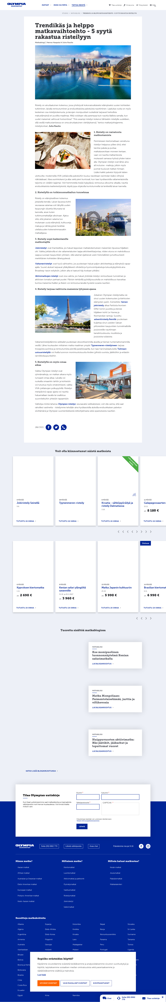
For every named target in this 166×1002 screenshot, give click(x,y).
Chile (20, 980)
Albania (21, 924)
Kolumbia (77, 924)
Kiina (47, 995)
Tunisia (130, 944)
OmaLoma (130, 5)
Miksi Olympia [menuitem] (61, 6)
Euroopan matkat (25, 890)
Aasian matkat (23, 867)
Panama (103, 939)
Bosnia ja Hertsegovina (27, 965)
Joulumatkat (115, 873)
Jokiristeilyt (68, 901)
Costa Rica (22, 985)
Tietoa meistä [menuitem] (79, 6)
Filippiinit (48, 939)
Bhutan (20, 955)
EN (153, 5)
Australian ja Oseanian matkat (30, 879)
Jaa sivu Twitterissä (56, 427)
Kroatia (76, 934)
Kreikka (76, 929)
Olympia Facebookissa (141, 846)
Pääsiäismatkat (116, 879)
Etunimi (79, 793)
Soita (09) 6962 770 (49, 846)
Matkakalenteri (116, 884)
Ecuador (21, 990)
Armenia (21, 939)
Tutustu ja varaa (25, 521)
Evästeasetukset (103, 983)
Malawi (76, 949)
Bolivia (20, 960)
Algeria (20, 929)
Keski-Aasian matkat (26, 901)
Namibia (76, 995)
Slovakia (131, 924)
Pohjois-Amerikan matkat (28, 896)
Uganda (131, 949)
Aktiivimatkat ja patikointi (74, 879)
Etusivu (65, 13)
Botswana (22, 970)
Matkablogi (75, 13)
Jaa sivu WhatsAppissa (64, 427)
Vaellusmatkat (69, 890)
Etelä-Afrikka (50, 929)
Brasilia (21, 975)
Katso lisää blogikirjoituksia (41, 771)
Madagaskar (77, 944)
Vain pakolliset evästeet (76, 983)
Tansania (131, 939)
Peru (102, 944)
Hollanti (48, 949)
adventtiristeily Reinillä (105, 319)
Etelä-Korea (50, 934)
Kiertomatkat (69, 867)
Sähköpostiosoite (82, 803)
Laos (74, 939)
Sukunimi (104, 793)
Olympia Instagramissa (148, 846)
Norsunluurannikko (108, 934)
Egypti (20, 995)
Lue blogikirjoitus (101, 664)
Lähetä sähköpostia (73, 846)
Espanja (48, 924)
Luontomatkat (69, 873)
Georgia (48, 944)
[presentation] (120, 809)
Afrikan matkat (24, 873)
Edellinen (137, 531)
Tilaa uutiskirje (116, 5)
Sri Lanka (131, 929)
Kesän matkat (115, 867)
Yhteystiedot (143, 5)
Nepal (102, 924)
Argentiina (22, 934)
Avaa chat (94, 846)
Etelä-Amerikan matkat (27, 884)
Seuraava (146, 531)
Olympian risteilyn (67, 404)
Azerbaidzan (23, 949)
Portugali (104, 949)
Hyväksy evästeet (49, 983)
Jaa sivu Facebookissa (48, 427)
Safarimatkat (69, 907)
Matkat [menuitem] (46, 6)
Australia (21, 944)
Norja (102, 929)
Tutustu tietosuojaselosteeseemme (88, 821)
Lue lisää (41, 974)
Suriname (132, 934)
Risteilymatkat (69, 896)
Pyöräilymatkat (70, 884)
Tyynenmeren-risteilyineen (104, 345)
